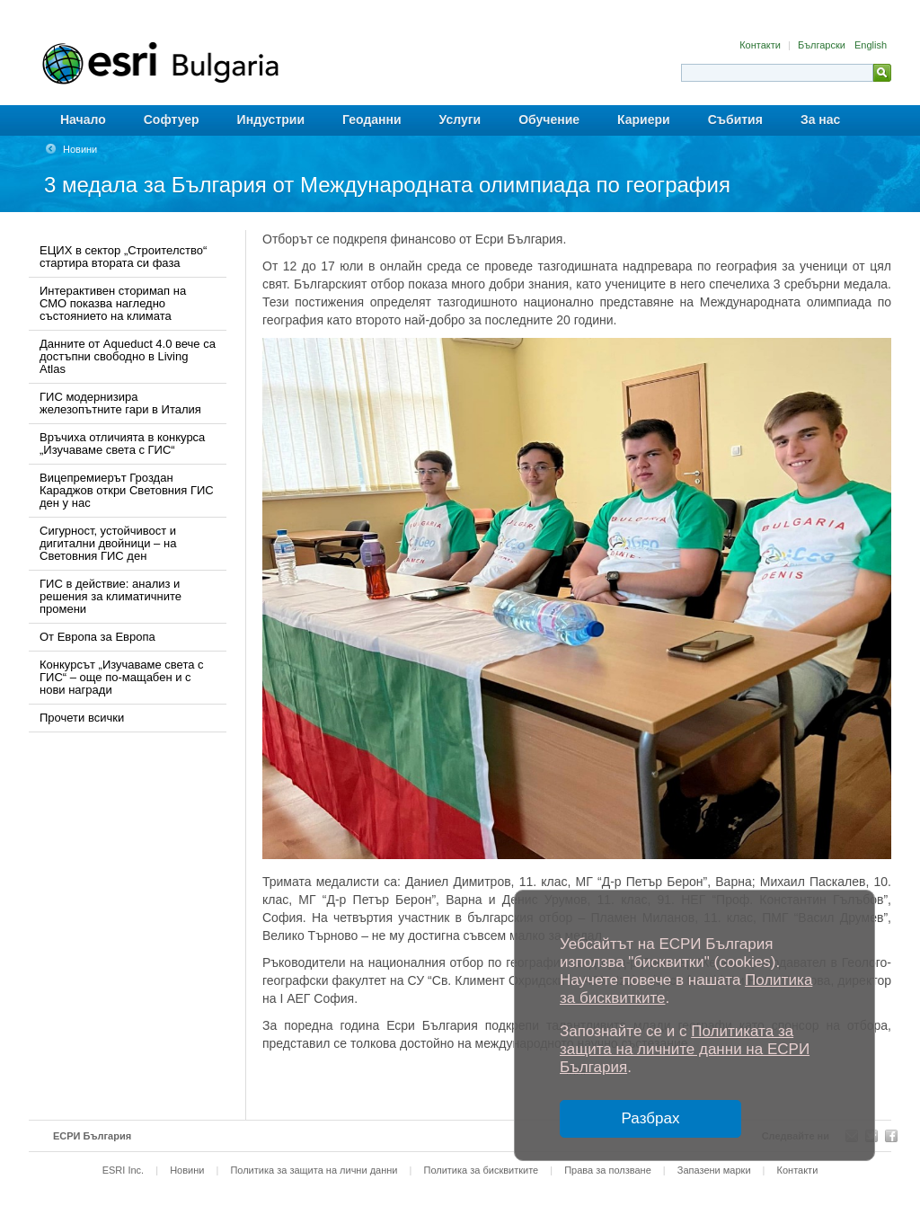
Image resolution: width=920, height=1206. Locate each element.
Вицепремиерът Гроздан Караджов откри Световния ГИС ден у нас (127, 490)
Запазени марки (714, 1170)
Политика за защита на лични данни (313, 1170)
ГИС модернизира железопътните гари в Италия (120, 403)
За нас (820, 119)
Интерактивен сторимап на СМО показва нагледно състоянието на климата (113, 303)
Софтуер (171, 119)
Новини (80, 149)
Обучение (548, 119)
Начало (83, 119)
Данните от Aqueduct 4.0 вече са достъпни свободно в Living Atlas (128, 356)
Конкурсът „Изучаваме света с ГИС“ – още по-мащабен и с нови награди (122, 677)
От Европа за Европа (97, 636)
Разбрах (651, 1118)
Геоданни (372, 119)
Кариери (643, 119)
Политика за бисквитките (480, 1170)
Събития (735, 119)
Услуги (460, 119)
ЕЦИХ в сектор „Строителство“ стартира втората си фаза (123, 257)
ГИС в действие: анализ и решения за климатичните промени (110, 596)
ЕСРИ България (92, 1136)
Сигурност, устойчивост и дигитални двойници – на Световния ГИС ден (108, 543)
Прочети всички (82, 717)
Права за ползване (607, 1170)
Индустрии (271, 119)
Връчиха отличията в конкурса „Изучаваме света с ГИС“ (122, 443)
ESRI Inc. (123, 1170)
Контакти (761, 45)
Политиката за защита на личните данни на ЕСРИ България (684, 1049)
